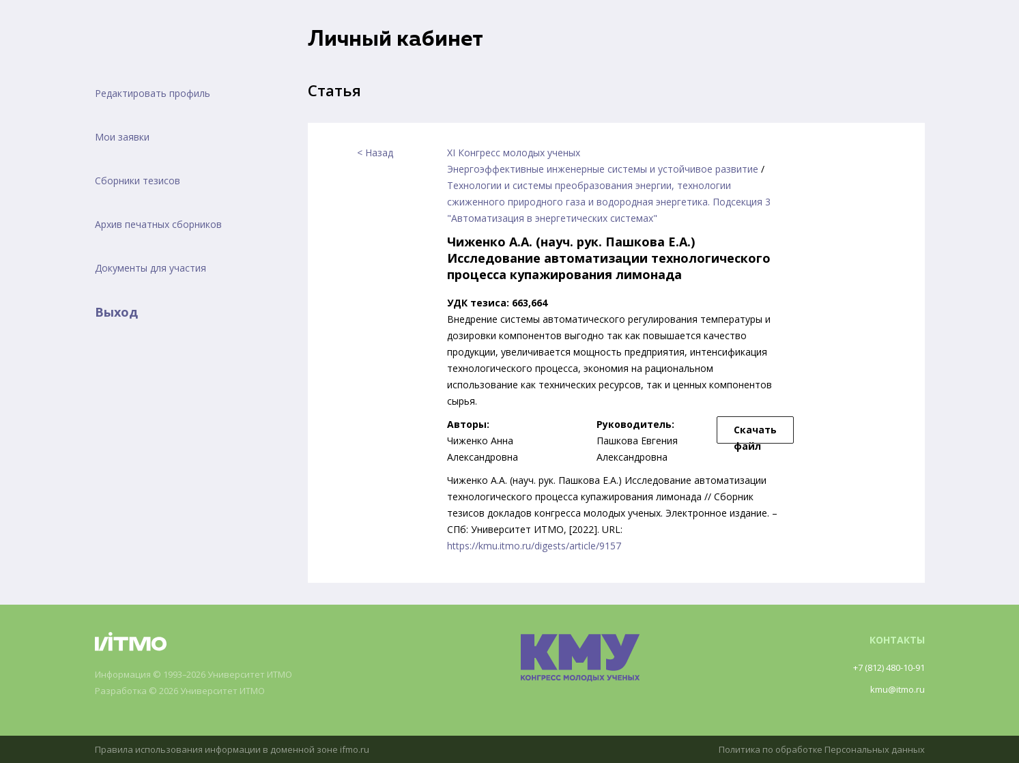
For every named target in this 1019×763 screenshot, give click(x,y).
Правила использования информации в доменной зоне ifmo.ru (240, 749)
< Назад (375, 152)
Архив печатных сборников (158, 224)
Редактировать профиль (152, 93)
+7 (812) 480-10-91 (882, 667)
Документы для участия (150, 267)
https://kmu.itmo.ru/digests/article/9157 (534, 545)
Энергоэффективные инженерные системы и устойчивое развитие (602, 168)
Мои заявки (122, 136)
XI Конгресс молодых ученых (513, 152)
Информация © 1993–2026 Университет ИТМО (204, 674)
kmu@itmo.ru (895, 688)
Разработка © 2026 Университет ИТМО (188, 691)
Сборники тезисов (137, 180)
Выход (116, 312)
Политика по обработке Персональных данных (815, 749)
